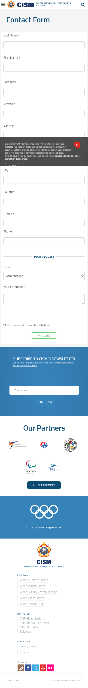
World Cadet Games (32, 598)
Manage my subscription (25, 365)
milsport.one (13, 680)
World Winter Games (32, 586)
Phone (7, 231)
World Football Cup (32, 604)
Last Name (11, 35)
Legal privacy (28, 646)
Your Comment (14, 287)
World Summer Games (34, 580)
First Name (11, 57)
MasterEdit (76, 680)
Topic (6, 267)
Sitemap (25, 652)
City (5, 169)
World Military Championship (38, 592)
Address (9, 126)
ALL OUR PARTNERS (44, 485)
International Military (49, 3)
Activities (9, 103)
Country (8, 192)
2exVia (63, 680)
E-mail (8, 214)
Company (9, 81)
